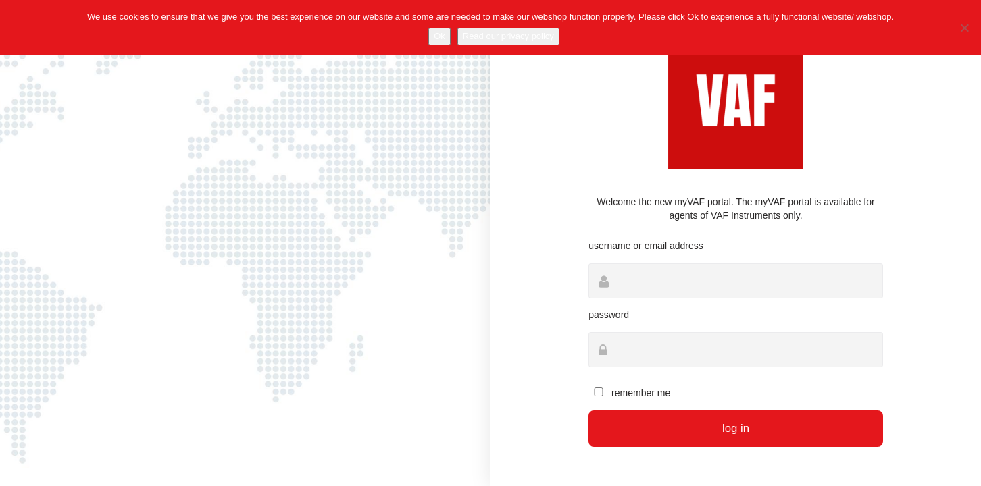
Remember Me (629, 392)
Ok (439, 36)
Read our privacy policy (508, 36)
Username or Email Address (645, 245)
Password (608, 314)
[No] (964, 27)
